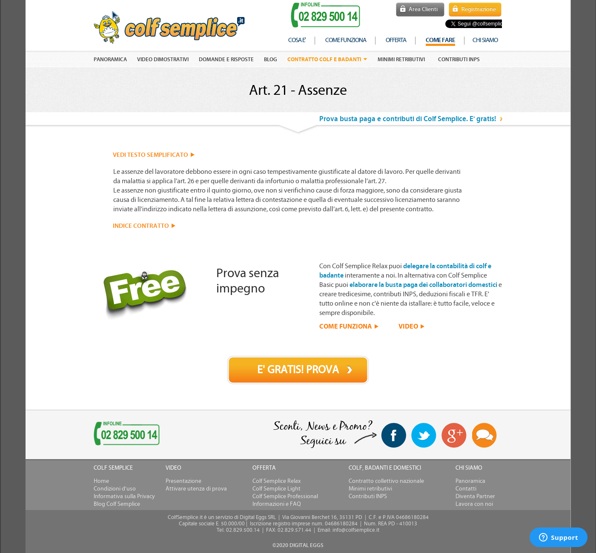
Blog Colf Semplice (117, 504)
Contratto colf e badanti (324, 59)
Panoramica (470, 481)
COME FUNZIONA (345, 326)
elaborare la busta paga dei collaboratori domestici (423, 285)
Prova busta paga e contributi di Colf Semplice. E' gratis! (407, 119)
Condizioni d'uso (115, 488)
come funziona (345, 40)
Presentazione (183, 481)
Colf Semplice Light (276, 488)
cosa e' (297, 40)
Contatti (466, 488)
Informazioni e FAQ (276, 504)
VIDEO (408, 326)
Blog (270, 59)
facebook (393, 435)
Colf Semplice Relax (276, 481)
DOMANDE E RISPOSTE (226, 59)
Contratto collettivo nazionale (386, 481)
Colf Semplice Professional (285, 496)
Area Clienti (423, 9)
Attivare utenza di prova (196, 488)
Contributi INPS (459, 59)
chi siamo (485, 40)
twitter (423, 435)
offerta (396, 40)
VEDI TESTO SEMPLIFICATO (150, 155)
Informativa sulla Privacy (124, 496)
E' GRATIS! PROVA (298, 369)
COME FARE (440, 40)
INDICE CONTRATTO (141, 226)
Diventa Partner (475, 496)
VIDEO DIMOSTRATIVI (163, 59)
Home (101, 481)
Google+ (454, 435)
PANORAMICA (110, 59)
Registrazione (478, 9)
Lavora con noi (474, 504)
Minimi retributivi (401, 59)
